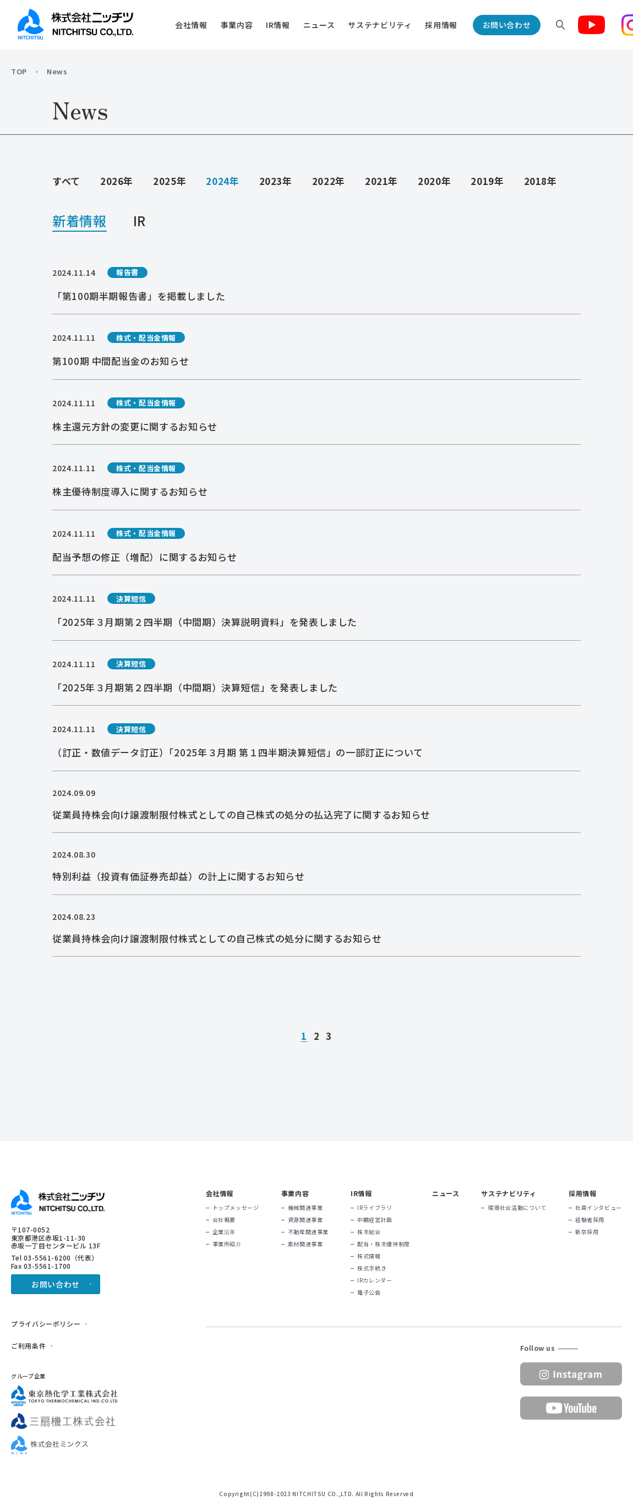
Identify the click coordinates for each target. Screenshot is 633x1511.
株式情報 (369, 1256)
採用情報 (441, 25)
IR (139, 222)
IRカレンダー (374, 1280)
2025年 (169, 181)
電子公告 (369, 1292)
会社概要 (224, 1220)
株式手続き (371, 1268)
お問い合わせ (507, 24)
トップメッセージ (235, 1207)
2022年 (328, 181)
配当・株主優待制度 (383, 1244)
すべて (66, 181)
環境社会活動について (517, 1207)
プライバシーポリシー (45, 1324)
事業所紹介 (227, 1244)
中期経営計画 (374, 1220)
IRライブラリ (374, 1207)
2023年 (275, 181)
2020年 (434, 181)
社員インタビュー (598, 1207)
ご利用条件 (28, 1346)
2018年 (540, 181)
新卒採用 (587, 1232)
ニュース (319, 25)
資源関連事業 (305, 1220)
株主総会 (369, 1232)
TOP (19, 71)
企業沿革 (224, 1232)
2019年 (487, 181)
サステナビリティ (380, 25)
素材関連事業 (305, 1244)
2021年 (381, 181)
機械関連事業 (305, 1207)
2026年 (116, 181)
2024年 (222, 181)
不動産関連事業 (308, 1232)
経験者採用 (589, 1220)
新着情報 (79, 222)
